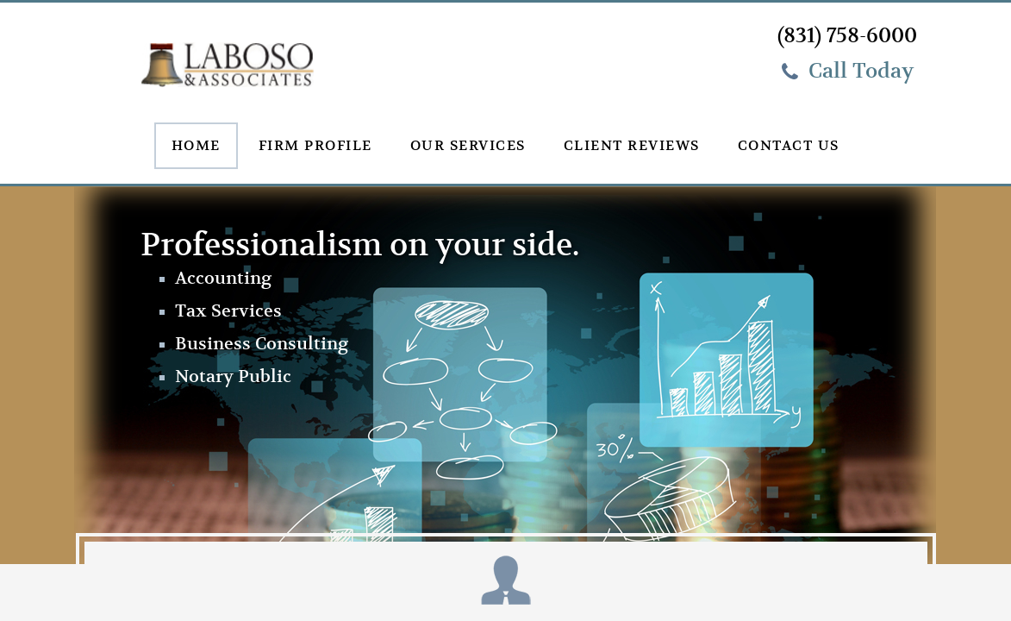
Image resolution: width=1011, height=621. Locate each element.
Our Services (468, 145)
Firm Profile (315, 145)
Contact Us (788, 145)
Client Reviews (632, 145)
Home (196, 145)
